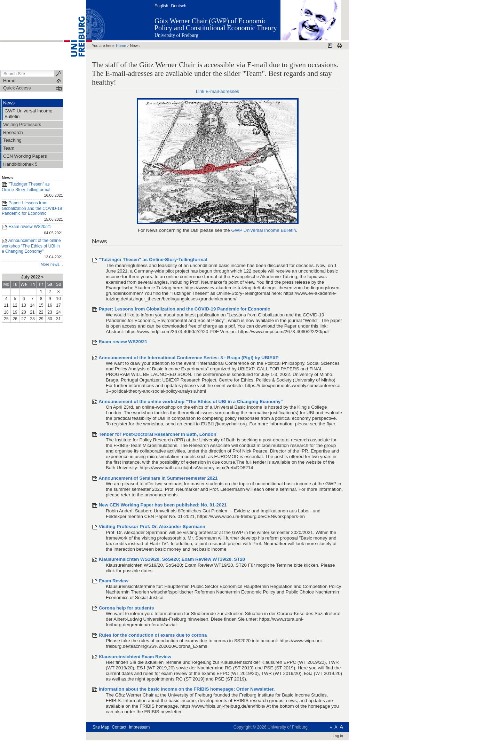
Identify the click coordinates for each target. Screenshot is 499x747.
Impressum (139, 727)
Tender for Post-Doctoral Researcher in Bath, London (157, 434)
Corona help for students (126, 608)
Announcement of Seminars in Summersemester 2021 (157, 478)
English (161, 5)
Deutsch (178, 5)
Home (121, 46)
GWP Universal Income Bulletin (263, 230)
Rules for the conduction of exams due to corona (153, 635)
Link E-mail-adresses (217, 91)
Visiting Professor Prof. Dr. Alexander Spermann (152, 526)
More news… (52, 264)
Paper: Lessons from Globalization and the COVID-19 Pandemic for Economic (32, 211)
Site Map (101, 727)
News (7, 177)
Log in (338, 736)
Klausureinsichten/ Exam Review (135, 656)
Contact (119, 727)
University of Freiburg (176, 35)
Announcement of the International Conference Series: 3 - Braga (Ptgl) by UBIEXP (188, 357)
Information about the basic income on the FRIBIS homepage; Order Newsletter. (187, 689)
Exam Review (113, 580)
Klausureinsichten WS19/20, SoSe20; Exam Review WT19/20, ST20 (172, 559)
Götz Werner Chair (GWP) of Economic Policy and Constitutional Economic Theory (216, 24)
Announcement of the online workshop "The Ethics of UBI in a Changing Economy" (32, 249)
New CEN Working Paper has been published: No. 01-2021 (163, 505)
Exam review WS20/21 (32, 230)
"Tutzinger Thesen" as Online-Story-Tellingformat (32, 190)
